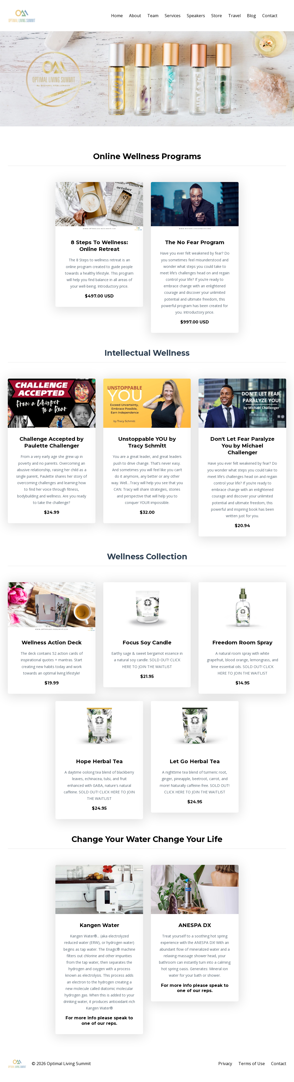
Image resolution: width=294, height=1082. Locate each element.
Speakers (196, 15)
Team (152, 15)
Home (117, 15)
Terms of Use (251, 1063)
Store (216, 15)
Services (173, 15)
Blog (251, 15)
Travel (234, 15)
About (135, 15)
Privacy (225, 1063)
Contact (269, 15)
